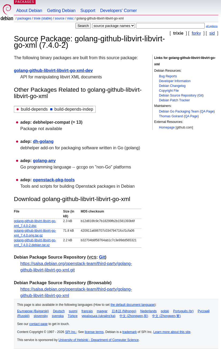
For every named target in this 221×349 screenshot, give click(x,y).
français (87, 311)
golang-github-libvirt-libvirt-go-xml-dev (53, 70)
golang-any (44, 160)
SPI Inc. (70, 332)
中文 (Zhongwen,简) (133, 316)
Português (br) (183, 311)
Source (59, 18)
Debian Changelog (172, 86)
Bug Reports (168, 76)
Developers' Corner (118, 10)
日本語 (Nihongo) (124, 311)
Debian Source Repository (177, 95)
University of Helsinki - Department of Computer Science (99, 340)
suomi (73, 311)
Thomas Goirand (171, 116)
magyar (102, 311)
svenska (58, 316)
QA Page (207, 111)
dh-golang (43, 141)
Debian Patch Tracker (174, 100)
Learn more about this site (172, 332)
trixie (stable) (43, 18)
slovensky (41, 316)
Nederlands (148, 311)
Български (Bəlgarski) (33, 311)
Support (87, 10)
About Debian (29, 10)
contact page (38, 324)
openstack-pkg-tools (54, 180)
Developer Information (175, 81)
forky (196, 33)
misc (70, 18)
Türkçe (72, 316)
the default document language (133, 305)
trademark (129, 332)
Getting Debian (61, 10)
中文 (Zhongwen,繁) (166, 316)
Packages (24, 18)
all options (212, 26)
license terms (94, 332)
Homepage (167, 127)
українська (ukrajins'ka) (98, 316)
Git (200, 95)
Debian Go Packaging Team (179, 111)
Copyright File (169, 91)
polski (165, 311)
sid (212, 33)
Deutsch (59, 311)
